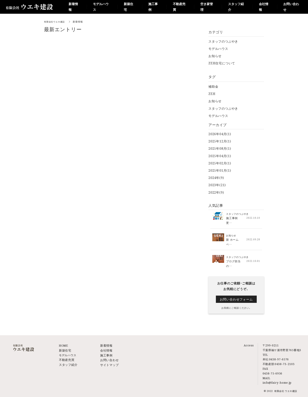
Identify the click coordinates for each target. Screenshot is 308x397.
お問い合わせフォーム (236, 299)
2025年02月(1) (219, 163)
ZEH (211, 93)
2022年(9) (216, 192)
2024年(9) (216, 177)
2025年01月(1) (219, 170)
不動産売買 (66, 359)
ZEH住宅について (221, 63)
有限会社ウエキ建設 (55, 21)
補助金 (213, 86)
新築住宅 (65, 350)
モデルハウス (218, 48)
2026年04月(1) (219, 134)
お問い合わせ (108, 359)
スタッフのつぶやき (223, 41)
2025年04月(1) (219, 156)
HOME (63, 345)
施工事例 (106, 355)
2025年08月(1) (219, 148)
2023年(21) (217, 185)
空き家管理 (206, 7)
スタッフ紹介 (67, 364)
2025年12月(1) (219, 141)
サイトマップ (108, 364)
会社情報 (106, 350)
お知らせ (215, 56)
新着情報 (106, 345)
